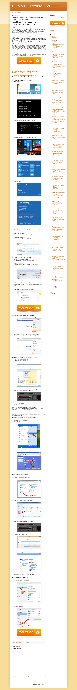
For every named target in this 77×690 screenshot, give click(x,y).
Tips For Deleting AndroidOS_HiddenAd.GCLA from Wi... (58, 195)
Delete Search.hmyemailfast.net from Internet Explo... (58, 262)
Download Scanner (18, 12)
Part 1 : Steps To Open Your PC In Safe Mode (22, 70)
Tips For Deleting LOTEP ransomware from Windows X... (58, 248)
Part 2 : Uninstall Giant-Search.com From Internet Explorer (25, 71)
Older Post (44, 676)
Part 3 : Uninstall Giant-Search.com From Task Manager (24, 72)
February (53, 287)
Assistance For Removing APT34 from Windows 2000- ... (58, 142)
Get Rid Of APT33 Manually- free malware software (57, 188)
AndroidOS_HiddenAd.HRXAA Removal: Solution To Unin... (58, 193)
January (53, 289)
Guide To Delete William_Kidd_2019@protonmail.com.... (58, 245)
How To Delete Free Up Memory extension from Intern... (57, 163)
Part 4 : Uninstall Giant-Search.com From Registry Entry (24, 74)
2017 (52, 292)
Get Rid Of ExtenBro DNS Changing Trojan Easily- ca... (57, 234)
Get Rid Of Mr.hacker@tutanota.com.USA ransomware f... (57, 88)
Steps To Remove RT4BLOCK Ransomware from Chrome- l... (57, 147)
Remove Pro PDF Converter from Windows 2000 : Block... (57, 131)
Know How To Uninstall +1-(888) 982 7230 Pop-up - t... (57, 230)
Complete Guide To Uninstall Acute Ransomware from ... (57, 215)
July (52, 43)
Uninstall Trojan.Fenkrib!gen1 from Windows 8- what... (57, 167)
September (54, 40)
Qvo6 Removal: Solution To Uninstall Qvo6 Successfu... (57, 179)
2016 (52, 293)
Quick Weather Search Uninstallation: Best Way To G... (58, 269)
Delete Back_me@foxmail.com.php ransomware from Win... (57, 239)
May (52, 283)
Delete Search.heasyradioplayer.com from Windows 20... (58, 126)
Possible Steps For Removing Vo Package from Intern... (57, 174)
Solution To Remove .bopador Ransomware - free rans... (56, 206)
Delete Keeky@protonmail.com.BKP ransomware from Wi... (57, 237)
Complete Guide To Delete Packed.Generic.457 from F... (57, 199)
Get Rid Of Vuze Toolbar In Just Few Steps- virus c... (57, 136)
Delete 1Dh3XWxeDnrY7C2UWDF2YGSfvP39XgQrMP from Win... (58, 52)
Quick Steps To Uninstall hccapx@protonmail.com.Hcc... (57, 250)
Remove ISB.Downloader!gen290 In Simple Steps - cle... (57, 204)
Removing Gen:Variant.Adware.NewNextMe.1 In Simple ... (58, 119)
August (53, 41)
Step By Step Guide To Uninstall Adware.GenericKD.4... (57, 224)
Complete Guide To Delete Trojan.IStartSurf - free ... (56, 181)
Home (12, 12)
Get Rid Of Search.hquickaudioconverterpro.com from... (58, 259)
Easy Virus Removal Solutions (36, 6)
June (53, 282)
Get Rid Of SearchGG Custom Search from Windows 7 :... (58, 264)
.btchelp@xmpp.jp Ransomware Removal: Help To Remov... (57, 71)
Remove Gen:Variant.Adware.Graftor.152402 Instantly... (58, 227)
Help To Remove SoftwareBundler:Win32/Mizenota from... (57, 62)
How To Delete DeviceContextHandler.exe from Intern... (57, 277)
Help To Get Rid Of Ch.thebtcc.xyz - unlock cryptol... (57, 161)
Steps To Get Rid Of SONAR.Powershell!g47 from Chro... (58, 280)
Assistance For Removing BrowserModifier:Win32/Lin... (57, 69)
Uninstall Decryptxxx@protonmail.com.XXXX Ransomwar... (58, 242)
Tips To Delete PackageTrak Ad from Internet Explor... (57, 172)
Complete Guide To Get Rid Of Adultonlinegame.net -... (57, 158)
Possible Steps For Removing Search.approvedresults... (56, 254)
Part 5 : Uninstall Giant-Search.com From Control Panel (24, 75)
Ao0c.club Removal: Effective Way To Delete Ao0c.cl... (58, 107)
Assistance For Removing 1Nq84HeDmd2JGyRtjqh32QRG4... (58, 274)
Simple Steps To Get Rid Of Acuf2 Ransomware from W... (57, 152)
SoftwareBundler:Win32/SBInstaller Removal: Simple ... (57, 57)
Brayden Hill (53, 30)
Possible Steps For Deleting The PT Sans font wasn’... (57, 124)
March (53, 286)
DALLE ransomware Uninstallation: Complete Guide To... (57, 252)
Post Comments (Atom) (20, 678)
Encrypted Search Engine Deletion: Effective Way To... (57, 133)
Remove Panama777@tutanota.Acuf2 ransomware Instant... (58, 83)
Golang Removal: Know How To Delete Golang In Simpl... (58, 190)
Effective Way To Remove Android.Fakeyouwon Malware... (57, 183)
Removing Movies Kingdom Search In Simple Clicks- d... (58, 117)
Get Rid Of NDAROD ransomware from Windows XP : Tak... (58, 81)
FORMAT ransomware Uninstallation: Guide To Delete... (58, 78)
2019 (52, 36)
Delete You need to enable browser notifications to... (57, 154)
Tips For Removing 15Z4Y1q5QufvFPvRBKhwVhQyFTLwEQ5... (58, 272)
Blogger (43, 684)
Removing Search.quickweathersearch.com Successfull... (57, 100)
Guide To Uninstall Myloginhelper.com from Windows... (58, 208)
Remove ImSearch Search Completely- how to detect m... (58, 267)
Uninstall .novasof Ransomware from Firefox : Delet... (58, 211)
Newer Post (14, 676)
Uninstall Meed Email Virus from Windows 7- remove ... (57, 218)
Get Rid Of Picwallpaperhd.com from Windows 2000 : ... (57, 110)
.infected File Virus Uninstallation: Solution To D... (57, 74)
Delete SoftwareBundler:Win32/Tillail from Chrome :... (57, 59)
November (53, 37)
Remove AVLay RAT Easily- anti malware (58, 197)
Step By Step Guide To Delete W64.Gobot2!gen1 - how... (56, 202)
